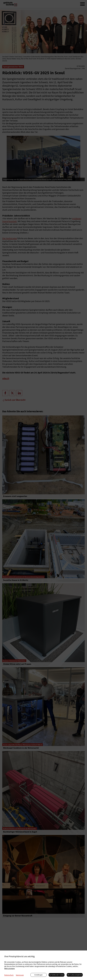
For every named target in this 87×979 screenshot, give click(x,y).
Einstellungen (38, 975)
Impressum (20, 975)
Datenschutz (9, 975)
